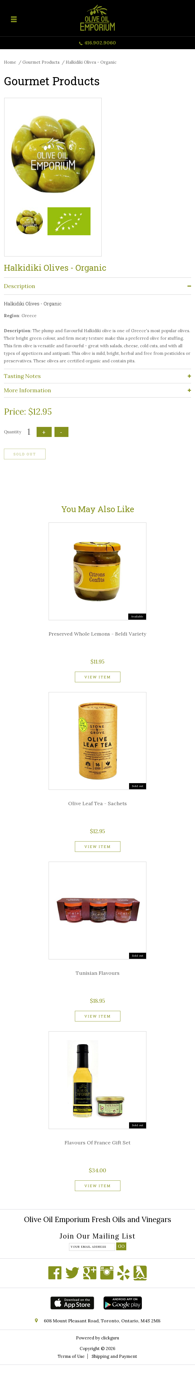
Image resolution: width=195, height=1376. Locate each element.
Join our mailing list (98, 1236)
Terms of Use (71, 1356)
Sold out (24, 454)
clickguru (110, 1338)
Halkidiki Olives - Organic (91, 62)
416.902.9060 (100, 42)
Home (10, 62)
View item (97, 676)
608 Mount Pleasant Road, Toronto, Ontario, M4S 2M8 (102, 1320)
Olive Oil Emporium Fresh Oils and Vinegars (97, 1219)
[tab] (97, 286)
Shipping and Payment (114, 1356)
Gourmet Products (41, 62)
